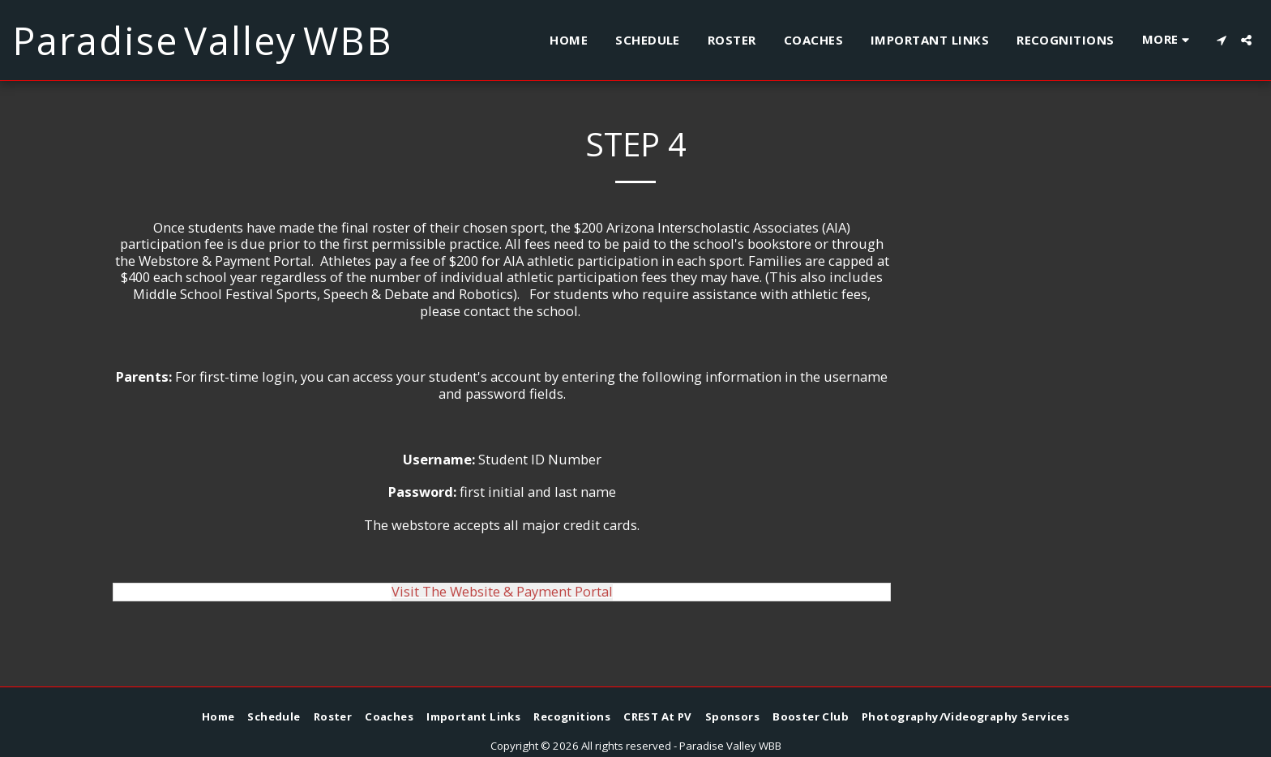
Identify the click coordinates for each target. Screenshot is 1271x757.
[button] (1221, 40)
